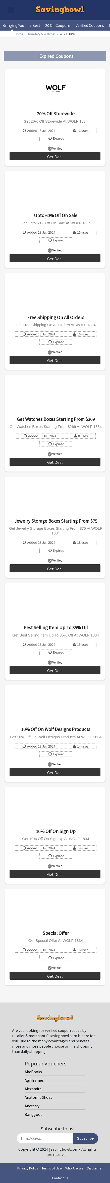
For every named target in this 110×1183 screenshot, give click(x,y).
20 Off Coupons (58, 25)
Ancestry (32, 1105)
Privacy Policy (27, 1168)
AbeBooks (33, 1071)
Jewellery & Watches (43, 34)
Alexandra (33, 1088)
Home (20, 34)
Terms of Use (52, 1168)
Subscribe (85, 1138)
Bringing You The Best (21, 25)
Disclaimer (95, 1168)
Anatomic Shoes (38, 1097)
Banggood (33, 1114)
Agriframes (34, 1080)
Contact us (60, 1177)
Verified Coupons (90, 25)
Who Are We (74, 1168)
